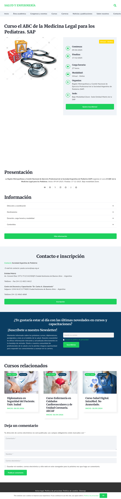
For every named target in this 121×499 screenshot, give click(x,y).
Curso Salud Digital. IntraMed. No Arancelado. (97, 401)
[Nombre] (60, 454)
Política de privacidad (53, 491)
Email (65, 331)
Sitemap (82, 491)
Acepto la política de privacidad (76, 340)
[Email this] (44, 187)
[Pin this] (65, 187)
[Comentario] (60, 443)
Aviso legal (39, 491)
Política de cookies (70, 491)
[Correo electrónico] (60, 460)
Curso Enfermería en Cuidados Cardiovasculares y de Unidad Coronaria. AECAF (59, 404)
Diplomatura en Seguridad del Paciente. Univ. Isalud (21, 401)
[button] (115, 5)
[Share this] (50, 187)
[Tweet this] (55, 187)
